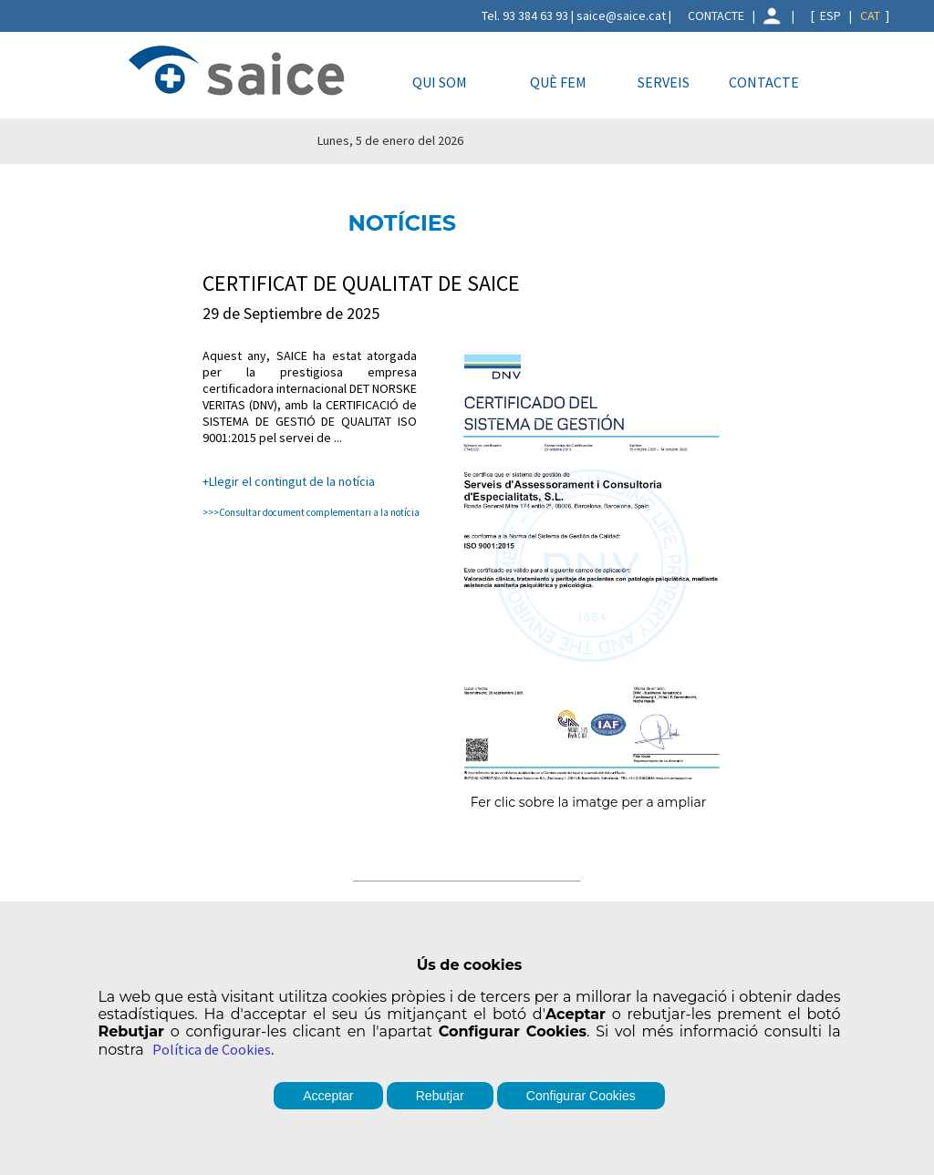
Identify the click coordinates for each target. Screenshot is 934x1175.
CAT (870, 15)
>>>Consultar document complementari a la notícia (311, 512)
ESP (830, 15)
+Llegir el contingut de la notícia (288, 481)
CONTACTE (716, 15)
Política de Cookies (211, 1049)
